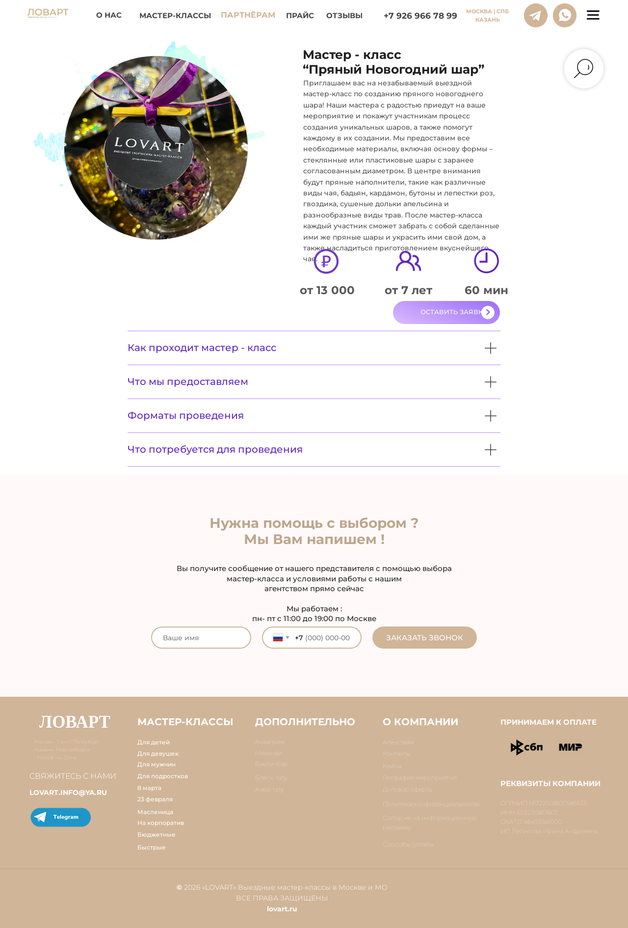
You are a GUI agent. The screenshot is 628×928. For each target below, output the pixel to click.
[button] (446, 312)
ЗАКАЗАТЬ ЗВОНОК (424, 637)
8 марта (149, 788)
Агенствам (398, 742)
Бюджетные (156, 834)
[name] (201, 638)
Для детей (153, 742)
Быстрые (151, 847)
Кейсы (392, 765)
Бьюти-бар (271, 763)
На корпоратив (160, 822)
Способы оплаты (408, 844)
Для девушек (158, 753)
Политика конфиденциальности (431, 804)
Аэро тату (269, 789)
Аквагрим (270, 741)
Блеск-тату (271, 777)
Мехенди (268, 753)
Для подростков (162, 776)
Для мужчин (156, 764)
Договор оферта (407, 789)
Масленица (155, 812)
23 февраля (155, 799)
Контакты (397, 753)
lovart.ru (282, 908)
